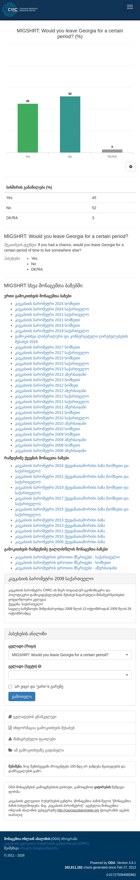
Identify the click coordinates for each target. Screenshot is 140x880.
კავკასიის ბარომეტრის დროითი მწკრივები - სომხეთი (63, 562)
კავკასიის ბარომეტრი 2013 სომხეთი (47, 380)
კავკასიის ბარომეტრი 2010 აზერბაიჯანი (50, 423)
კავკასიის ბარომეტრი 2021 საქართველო (52, 314)
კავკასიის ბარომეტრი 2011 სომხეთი (47, 412)
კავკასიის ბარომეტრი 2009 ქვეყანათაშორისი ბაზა (60, 542)
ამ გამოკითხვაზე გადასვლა (36, 750)
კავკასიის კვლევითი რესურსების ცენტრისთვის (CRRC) (46, 843)
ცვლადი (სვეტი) (22, 666)
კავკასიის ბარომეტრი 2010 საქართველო (52, 418)
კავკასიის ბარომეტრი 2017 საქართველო (52, 352)
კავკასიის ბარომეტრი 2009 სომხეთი (47, 434)
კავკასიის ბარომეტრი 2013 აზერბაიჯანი (50, 374)
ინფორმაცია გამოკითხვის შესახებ (41, 728)
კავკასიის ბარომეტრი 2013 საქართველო (52, 369)
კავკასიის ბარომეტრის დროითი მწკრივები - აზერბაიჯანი (66, 568)
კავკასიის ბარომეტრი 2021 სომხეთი (47, 320)
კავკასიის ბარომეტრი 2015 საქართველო (52, 363)
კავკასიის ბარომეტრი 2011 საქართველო (52, 401)
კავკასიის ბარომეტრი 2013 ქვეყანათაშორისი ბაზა (60, 520)
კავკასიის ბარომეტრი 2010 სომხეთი (47, 429)
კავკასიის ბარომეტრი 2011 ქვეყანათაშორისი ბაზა (60, 531)
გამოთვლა (22, 696)
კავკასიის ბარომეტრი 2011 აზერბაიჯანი (50, 407)
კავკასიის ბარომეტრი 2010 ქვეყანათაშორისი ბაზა (60, 536)
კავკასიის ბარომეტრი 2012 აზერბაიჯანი (50, 391)
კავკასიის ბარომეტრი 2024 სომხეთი (47, 303)
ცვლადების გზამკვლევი (32, 716)
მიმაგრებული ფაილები (32, 739)
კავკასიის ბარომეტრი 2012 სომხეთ (46, 385)
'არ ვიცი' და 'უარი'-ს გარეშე (35, 686)
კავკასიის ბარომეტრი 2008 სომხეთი (47, 445)
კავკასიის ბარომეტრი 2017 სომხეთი (47, 347)
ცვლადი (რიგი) (22, 646)
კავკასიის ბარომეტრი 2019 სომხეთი (47, 325)
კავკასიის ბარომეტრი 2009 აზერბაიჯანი (50, 440)
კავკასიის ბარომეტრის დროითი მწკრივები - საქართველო (67, 557)
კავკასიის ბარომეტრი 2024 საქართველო (52, 309)
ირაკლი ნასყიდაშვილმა (38, 848)
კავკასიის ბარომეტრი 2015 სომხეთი (47, 358)
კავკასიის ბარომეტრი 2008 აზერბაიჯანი (50, 450)
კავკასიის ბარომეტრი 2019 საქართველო (52, 331)
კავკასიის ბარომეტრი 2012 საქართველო (52, 396)
